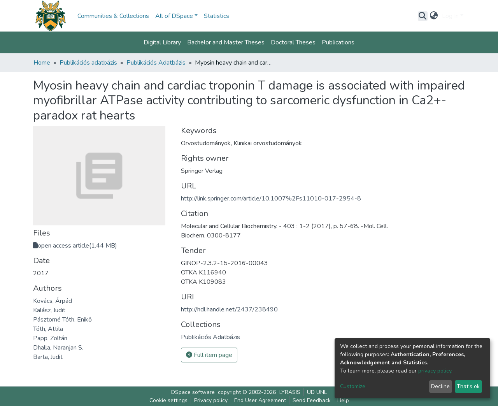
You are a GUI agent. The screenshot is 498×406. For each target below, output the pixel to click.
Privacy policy (211, 400)
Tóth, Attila (48, 329)
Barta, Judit (48, 357)
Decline (440, 386)
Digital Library (162, 42)
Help (343, 400)
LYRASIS (289, 392)
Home (41, 62)
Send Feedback (312, 400)
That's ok (468, 386)
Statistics (216, 16)
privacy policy (434, 370)
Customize (352, 386)
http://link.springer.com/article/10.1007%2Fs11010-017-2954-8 (271, 198)
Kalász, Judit (49, 310)
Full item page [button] (209, 355)
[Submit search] (423, 16)
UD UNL (317, 392)
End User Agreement (260, 400)
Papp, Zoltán (50, 338)
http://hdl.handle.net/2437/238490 (229, 309)
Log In (450, 16)
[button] (434, 16)
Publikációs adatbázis (88, 62)
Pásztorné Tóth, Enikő (62, 319)
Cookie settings (168, 400)
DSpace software (193, 392)
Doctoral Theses (293, 42)
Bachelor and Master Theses (226, 42)
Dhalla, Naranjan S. (58, 347)
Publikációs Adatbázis (156, 62)
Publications (338, 42)
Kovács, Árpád (52, 301)
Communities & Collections (113, 16)
